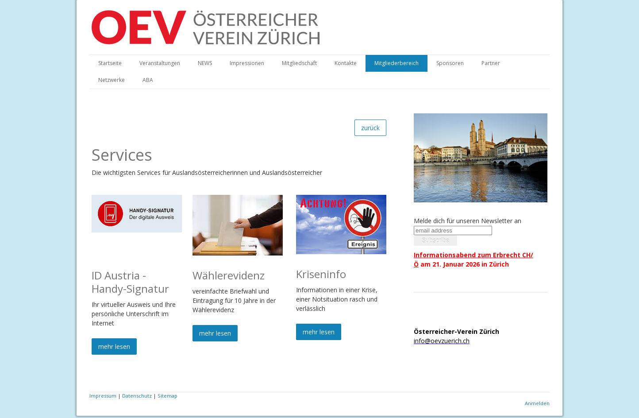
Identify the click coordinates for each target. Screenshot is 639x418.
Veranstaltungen (159, 63)
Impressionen (247, 63)
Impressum (102, 395)
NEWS (205, 63)
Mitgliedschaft (299, 63)
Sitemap (167, 395)
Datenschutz (137, 395)
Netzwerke (111, 80)
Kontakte (346, 63)
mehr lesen (114, 346)
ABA (147, 80)
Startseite (110, 63)
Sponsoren (450, 63)
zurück (370, 128)
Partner (490, 63)
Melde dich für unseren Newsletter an (467, 221)
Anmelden (537, 403)
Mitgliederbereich (396, 63)
